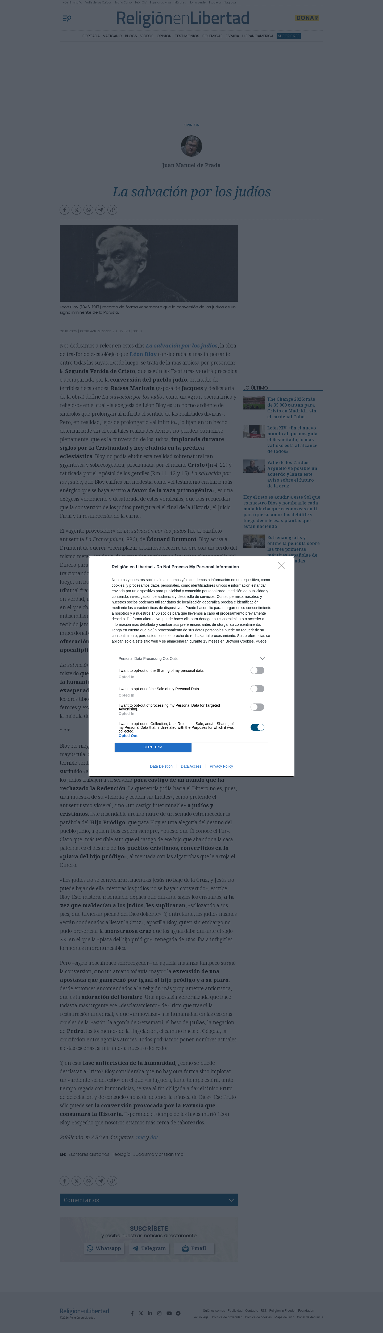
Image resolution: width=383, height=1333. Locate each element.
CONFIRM (153, 747)
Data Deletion (161, 766)
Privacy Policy (221, 766)
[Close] (283, 567)
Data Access (191, 766)
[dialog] (191, 666)
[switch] (257, 670)
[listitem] (191, 658)
